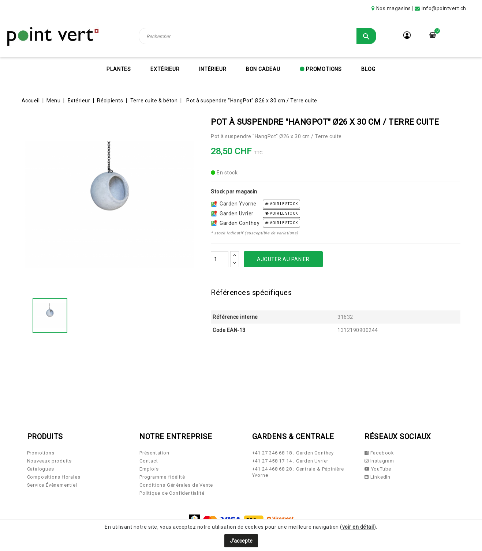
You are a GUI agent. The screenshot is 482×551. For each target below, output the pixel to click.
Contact (148, 461)
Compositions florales (54, 477)
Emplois (149, 469)
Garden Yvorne (234, 204)
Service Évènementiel (52, 485)
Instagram (379, 461)
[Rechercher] (257, 36)
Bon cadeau (263, 69)
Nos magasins (393, 8)
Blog (368, 69)
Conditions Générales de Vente (176, 485)
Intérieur (212, 69)
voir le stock (281, 204)
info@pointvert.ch (444, 8)
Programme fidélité (162, 477)
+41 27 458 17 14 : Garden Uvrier (290, 461)
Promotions (323, 69)
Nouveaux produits (49, 461)
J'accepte (241, 541)
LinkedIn (378, 477)
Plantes (119, 69)
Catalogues (40, 469)
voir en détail (358, 527)
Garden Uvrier (232, 213)
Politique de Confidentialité (171, 493)
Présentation (154, 453)
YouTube (378, 469)
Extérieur (164, 69)
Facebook (379, 453)
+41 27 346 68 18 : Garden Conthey (293, 453)
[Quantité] (219, 259)
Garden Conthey (235, 223)
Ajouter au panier (283, 259)
